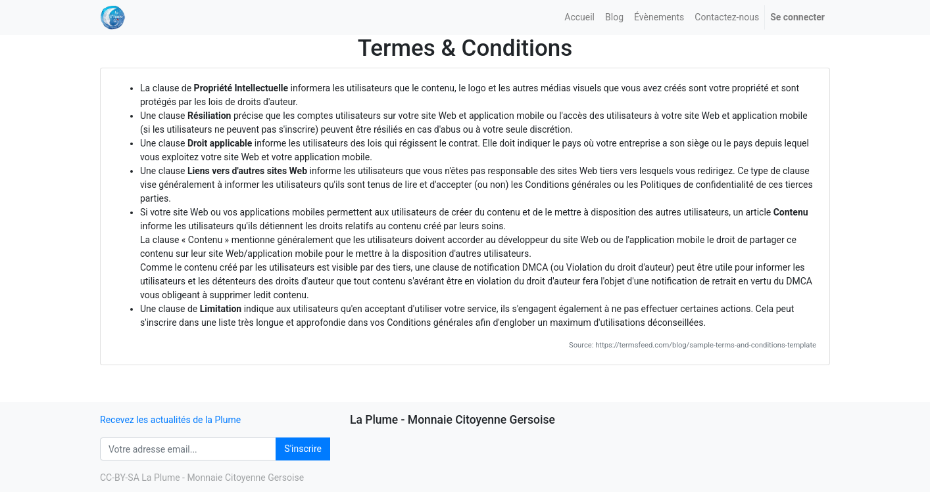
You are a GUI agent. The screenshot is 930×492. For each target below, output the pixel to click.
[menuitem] (579, 17)
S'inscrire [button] (303, 448)
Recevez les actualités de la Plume (170, 419)
